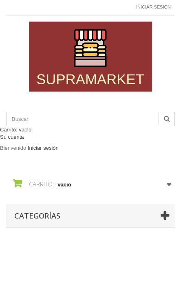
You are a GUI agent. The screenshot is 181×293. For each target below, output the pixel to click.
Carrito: (15, 130)
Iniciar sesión (153, 6)
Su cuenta (12, 137)
